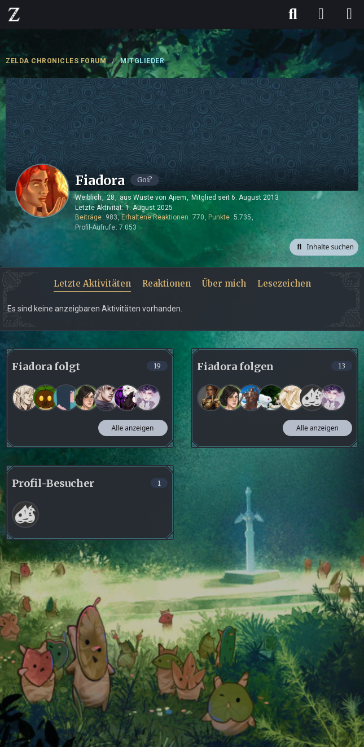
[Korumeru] (147, 397)
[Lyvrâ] (291, 397)
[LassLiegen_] (312, 397)
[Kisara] (45, 397)
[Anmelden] (321, 14)
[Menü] (349, 14)
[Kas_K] (210, 397)
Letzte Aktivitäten (92, 283)
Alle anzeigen (133, 428)
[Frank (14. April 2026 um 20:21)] (25, 514)
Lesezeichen (284, 283)
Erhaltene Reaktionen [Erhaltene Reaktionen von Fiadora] (154, 217)
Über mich (224, 283)
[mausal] (271, 397)
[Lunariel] (127, 397)
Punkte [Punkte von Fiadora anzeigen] (219, 217)
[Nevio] (106, 397)
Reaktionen (166, 283)
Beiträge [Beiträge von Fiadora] (88, 217)
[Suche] (293, 14)
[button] (324, 247)
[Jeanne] (25, 397)
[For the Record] (251, 397)
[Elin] (66, 397)
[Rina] (86, 397)
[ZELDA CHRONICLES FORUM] (14, 14)
